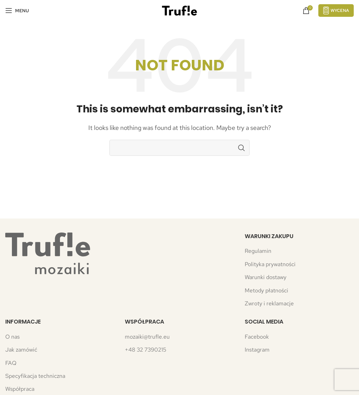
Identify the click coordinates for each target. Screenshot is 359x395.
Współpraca (19, 389)
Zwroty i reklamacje (269, 303)
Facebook (257, 336)
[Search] (179, 148)
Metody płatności (266, 290)
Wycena (336, 10)
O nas (12, 336)
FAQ (10, 363)
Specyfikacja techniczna (35, 376)
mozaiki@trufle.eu (147, 336)
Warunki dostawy (265, 277)
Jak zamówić (21, 349)
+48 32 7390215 (145, 349)
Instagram (257, 349)
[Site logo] (179, 10)
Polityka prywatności (270, 264)
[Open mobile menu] (17, 11)
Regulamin (258, 251)
